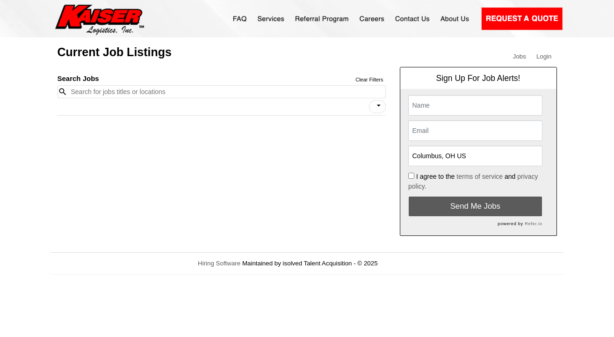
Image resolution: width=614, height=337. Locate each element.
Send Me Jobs (475, 206)
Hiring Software (219, 263)
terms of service (479, 176)
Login (544, 56)
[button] (377, 106)
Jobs (519, 56)
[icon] (378, 105)
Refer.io (533, 223)
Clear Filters (369, 79)
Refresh (405, 263)
